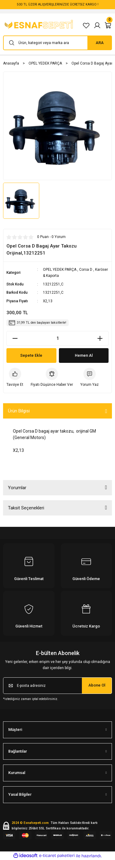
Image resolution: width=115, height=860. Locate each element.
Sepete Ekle (31, 355)
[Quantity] (57, 338)
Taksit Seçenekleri (26, 508)
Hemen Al (84, 355)
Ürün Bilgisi (19, 411)
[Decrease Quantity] (15, 338)
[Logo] (39, 25)
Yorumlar (17, 487)
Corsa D (85, 269)
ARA (100, 42)
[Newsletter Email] (57, 685)
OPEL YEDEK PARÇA (59, 269)
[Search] (57, 42)
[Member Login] (97, 25)
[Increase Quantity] (100, 338)
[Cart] (108, 25)
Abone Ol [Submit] (96, 685)
